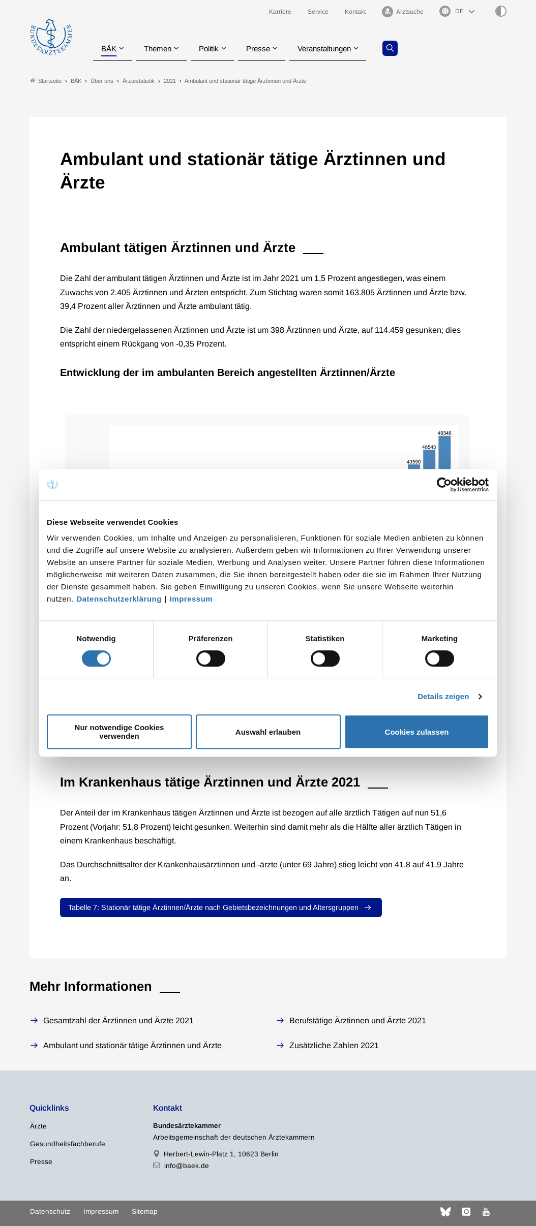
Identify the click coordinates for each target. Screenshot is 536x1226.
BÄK (108, 48)
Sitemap (145, 1211)
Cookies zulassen (417, 732)
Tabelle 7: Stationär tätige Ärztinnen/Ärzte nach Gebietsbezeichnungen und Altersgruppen (213, 907)
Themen (159, 48)
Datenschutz (50, 1211)
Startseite (46, 80)
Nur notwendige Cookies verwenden (119, 731)
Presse (264, 48)
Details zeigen (443, 696)
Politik (213, 48)
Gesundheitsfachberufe (67, 1144)
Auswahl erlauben (268, 732)
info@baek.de (186, 1166)
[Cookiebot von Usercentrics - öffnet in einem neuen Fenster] (444, 485)
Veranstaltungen (334, 48)
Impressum (191, 598)
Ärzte (38, 1126)
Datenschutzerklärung (119, 598)
